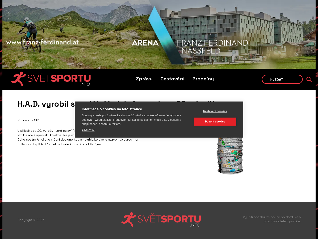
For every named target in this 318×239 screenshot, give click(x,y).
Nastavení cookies (215, 111)
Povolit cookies (215, 121)
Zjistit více (88, 129)
